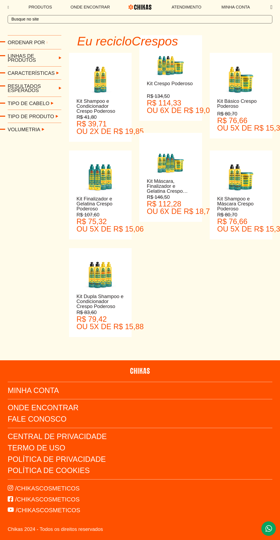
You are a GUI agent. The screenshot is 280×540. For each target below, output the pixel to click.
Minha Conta (236, 7)
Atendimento (186, 7)
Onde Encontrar (90, 7)
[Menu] (9, 7)
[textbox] (140, 19)
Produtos (40, 7)
